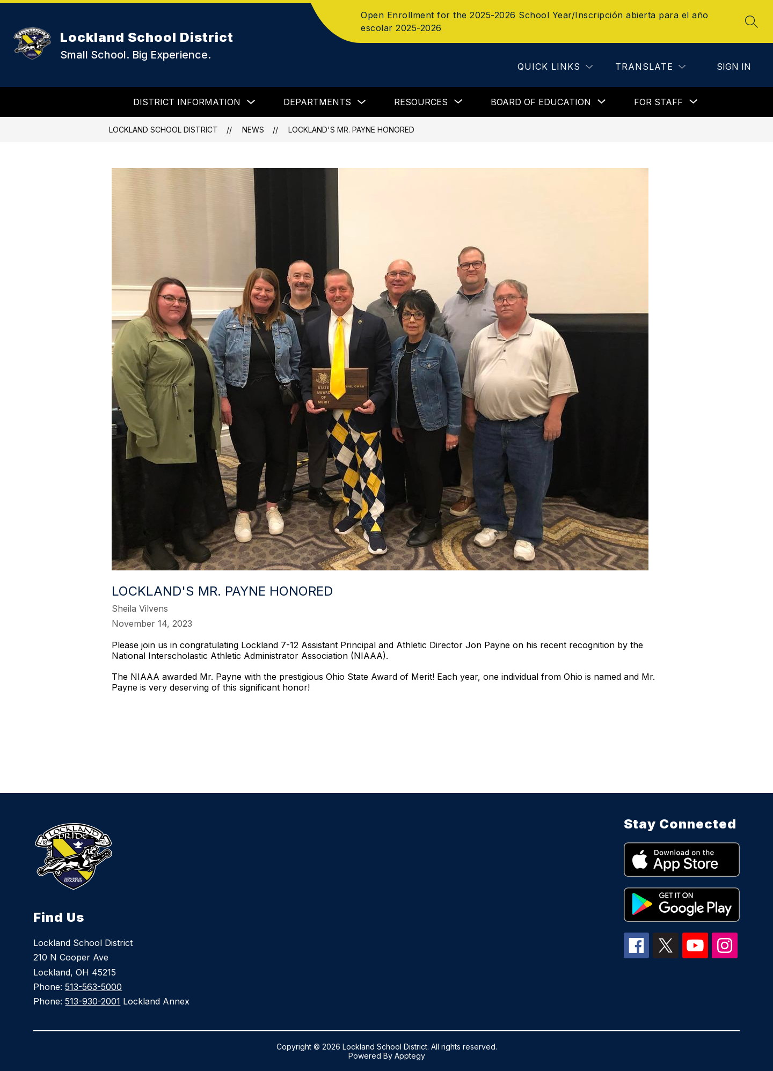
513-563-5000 (93, 986)
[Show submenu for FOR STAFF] (658, 102)
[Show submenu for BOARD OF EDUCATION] (541, 102)
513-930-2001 (92, 1001)
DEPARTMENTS (317, 102)
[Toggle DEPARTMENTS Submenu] (361, 102)
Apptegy (410, 1055)
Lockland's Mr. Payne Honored (351, 129)
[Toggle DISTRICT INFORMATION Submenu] (251, 102)
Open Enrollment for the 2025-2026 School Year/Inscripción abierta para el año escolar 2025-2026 (535, 21)
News (253, 129)
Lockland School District (163, 129)
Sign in (734, 66)
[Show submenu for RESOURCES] (421, 102)
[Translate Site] (650, 67)
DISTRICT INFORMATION (186, 102)
